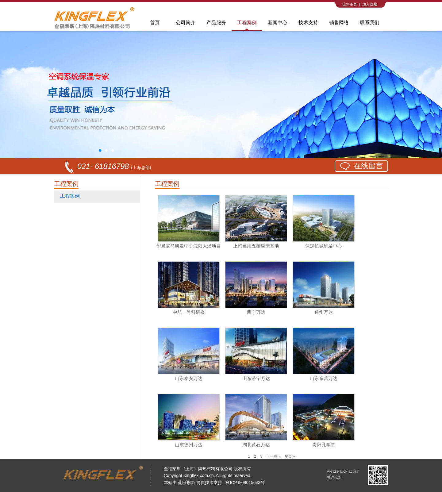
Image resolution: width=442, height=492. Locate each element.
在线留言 (368, 166)
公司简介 (185, 22)
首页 (155, 22)
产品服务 (216, 22)
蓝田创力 (186, 482)
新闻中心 (277, 22)
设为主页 (349, 4)
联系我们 (369, 22)
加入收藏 (369, 4)
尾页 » (290, 456)
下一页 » (273, 456)
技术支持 (308, 22)
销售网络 (339, 22)
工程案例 (247, 22)
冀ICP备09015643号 (245, 482)
